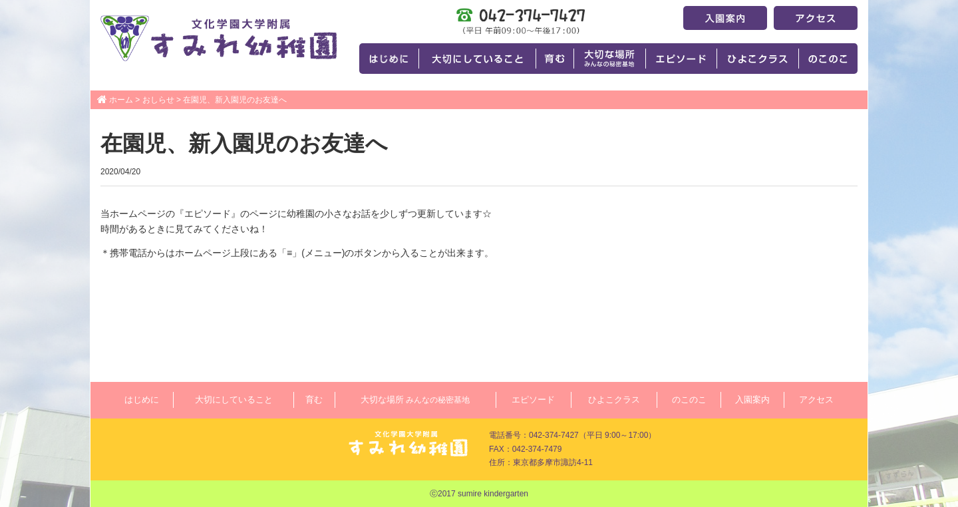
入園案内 (752, 400)
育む (314, 400)
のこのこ (689, 400)
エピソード (533, 400)
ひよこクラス (614, 400)
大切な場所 (415, 400)
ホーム (121, 99)
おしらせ (158, 99)
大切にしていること (234, 400)
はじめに (141, 400)
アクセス (816, 400)
